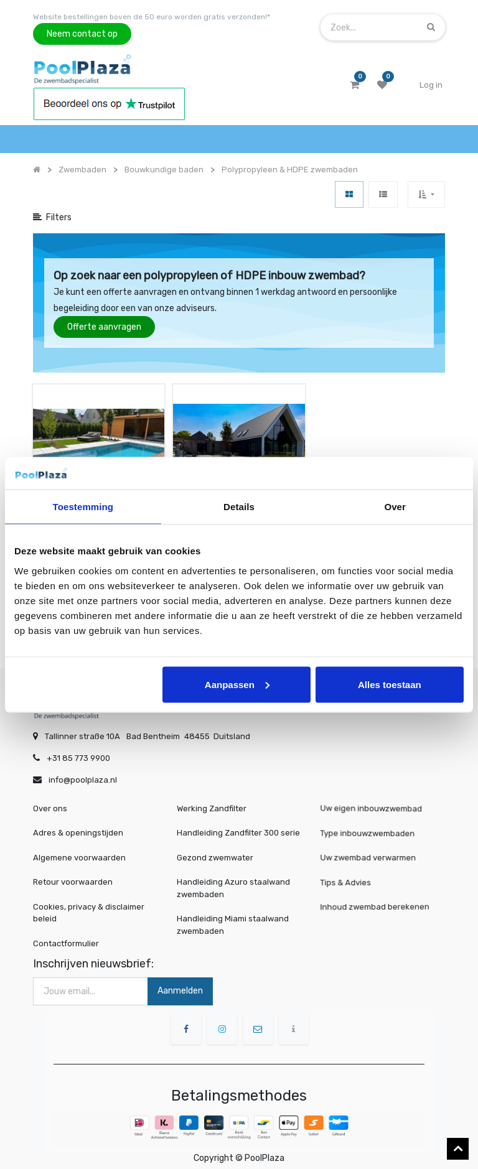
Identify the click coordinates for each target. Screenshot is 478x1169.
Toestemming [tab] (83, 506)
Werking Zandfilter (211, 803)
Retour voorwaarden (73, 877)
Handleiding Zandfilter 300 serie (238, 827)
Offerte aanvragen (104, 327)
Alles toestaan (389, 684)
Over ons (50, 803)
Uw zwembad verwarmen (371, 852)
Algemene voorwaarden (79, 852)
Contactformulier (66, 938)
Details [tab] (239, 506)
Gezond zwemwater (215, 852)
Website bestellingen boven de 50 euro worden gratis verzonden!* (151, 16)
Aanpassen (237, 684)
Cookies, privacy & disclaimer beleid (88, 907)
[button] (426, 194)
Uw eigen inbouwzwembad (374, 803)
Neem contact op (82, 34)
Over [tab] (395, 506)
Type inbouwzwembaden (370, 827)
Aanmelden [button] (180, 985)
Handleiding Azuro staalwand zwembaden (233, 883)
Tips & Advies (351, 877)
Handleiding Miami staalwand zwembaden (233, 920)
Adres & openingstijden (78, 827)
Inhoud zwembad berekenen (377, 901)
